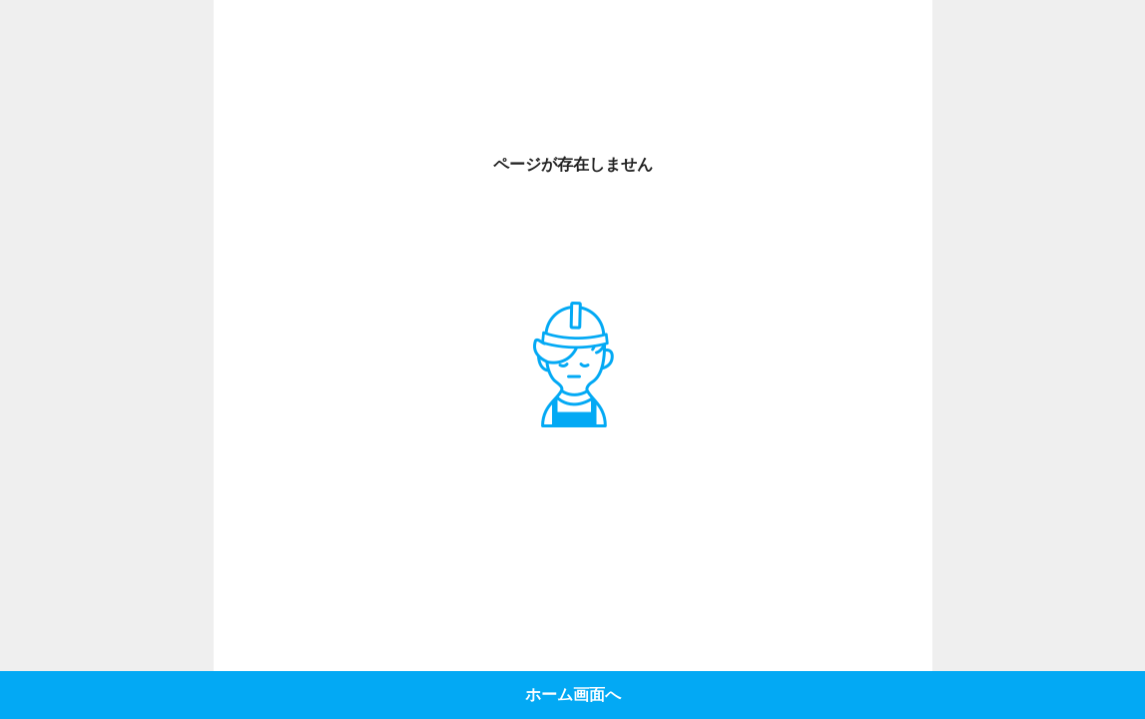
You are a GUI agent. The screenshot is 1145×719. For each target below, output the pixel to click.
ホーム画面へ (573, 694)
